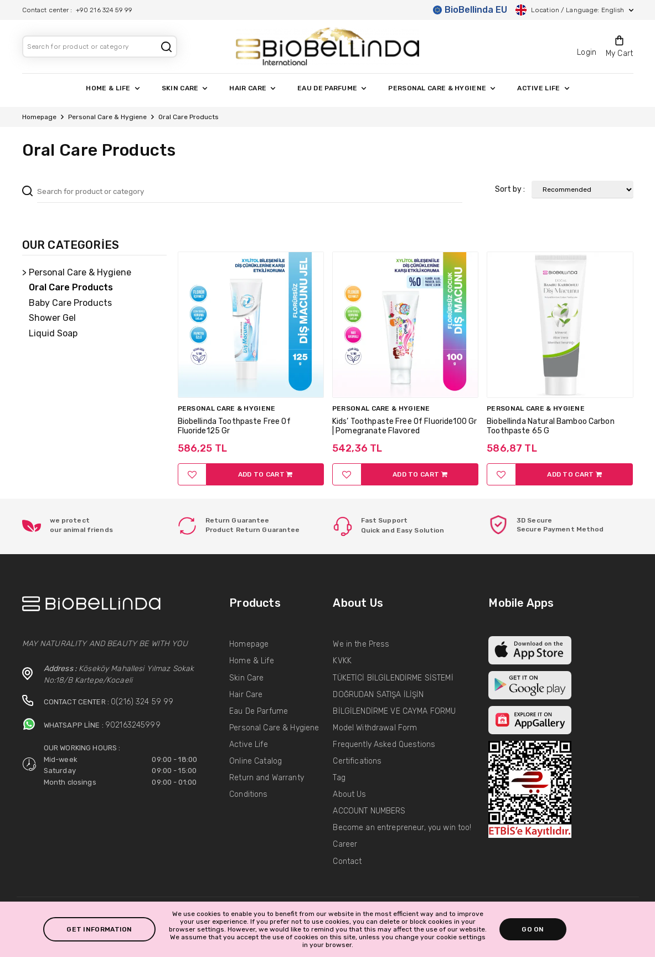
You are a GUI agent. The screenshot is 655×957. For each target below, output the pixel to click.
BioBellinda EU (470, 9)
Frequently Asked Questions (384, 744)
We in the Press (361, 644)
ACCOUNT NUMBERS (369, 811)
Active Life (248, 744)
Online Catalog (255, 761)
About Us (349, 794)
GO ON (533, 929)
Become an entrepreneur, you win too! (402, 827)
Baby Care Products (70, 303)
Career (345, 844)
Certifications (357, 761)
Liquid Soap (53, 333)
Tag (339, 777)
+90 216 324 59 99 (104, 10)
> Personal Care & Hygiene (76, 272)
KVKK (342, 661)
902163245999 (133, 725)
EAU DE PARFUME (331, 88)
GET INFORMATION (99, 929)
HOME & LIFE (112, 88)
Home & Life (251, 661)
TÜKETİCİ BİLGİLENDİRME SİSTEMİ (393, 678)
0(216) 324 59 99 (142, 702)
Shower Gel (52, 318)
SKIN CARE (185, 88)
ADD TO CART (265, 474)
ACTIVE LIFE (543, 88)
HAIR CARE (252, 88)
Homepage (39, 117)
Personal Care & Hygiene (107, 117)
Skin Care (246, 678)
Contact (347, 861)
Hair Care (245, 694)
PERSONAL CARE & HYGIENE (441, 88)
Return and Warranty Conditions (266, 786)
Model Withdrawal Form (375, 728)
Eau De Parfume (258, 711)
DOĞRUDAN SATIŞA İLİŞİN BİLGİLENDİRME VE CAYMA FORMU (394, 703)
